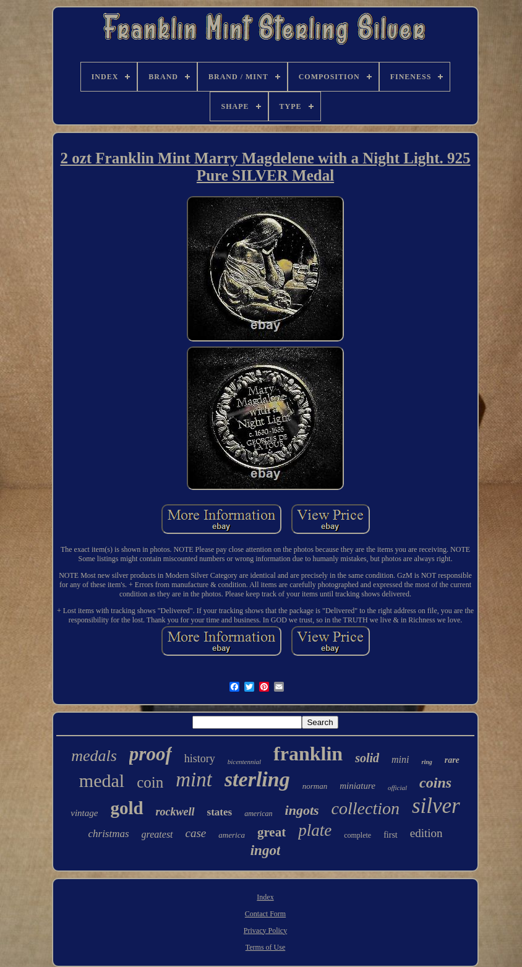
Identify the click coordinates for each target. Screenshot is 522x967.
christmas (108, 834)
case (196, 833)
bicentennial (244, 761)
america (231, 835)
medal (101, 780)
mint (194, 779)
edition (426, 833)
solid (367, 758)
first (390, 835)
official (397, 787)
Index (265, 897)
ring (426, 762)
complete (357, 835)
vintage (84, 813)
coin (150, 782)
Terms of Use (265, 947)
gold (126, 808)
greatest (157, 834)
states (220, 812)
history (199, 758)
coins (435, 783)
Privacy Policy (265, 930)
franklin (308, 753)
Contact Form (265, 913)
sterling (257, 779)
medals (94, 756)
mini (400, 759)
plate (315, 830)
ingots (302, 810)
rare (452, 760)
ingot (265, 850)
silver (436, 806)
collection (366, 808)
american (258, 813)
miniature (357, 786)
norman (314, 786)
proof (150, 754)
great (271, 832)
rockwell (175, 812)
